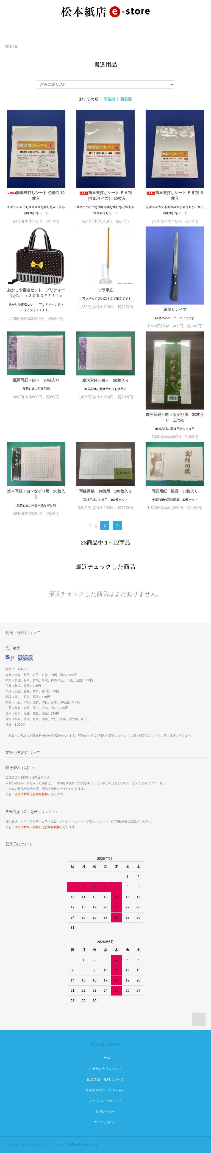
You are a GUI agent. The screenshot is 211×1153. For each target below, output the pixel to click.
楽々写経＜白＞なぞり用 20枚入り (36, 494)
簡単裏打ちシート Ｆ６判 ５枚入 (175, 195)
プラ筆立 (105, 290)
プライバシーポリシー (105, 1100)
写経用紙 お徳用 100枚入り (105, 491)
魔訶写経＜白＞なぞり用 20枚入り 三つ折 (175, 417)
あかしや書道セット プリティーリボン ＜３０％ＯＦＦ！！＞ (36, 293)
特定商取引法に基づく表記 (105, 1090)
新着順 (126, 99)
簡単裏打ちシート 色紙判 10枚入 (36, 195)
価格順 (109, 99)
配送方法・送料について (105, 1079)
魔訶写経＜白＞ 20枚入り (36, 380)
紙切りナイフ (175, 309)
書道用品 (11, 46)
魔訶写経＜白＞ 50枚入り (105, 380)
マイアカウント (105, 1122)
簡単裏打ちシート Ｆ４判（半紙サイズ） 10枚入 (105, 195)
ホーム (105, 1057)
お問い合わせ (106, 1111)
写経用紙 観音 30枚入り (175, 491)
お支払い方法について (105, 1068)
